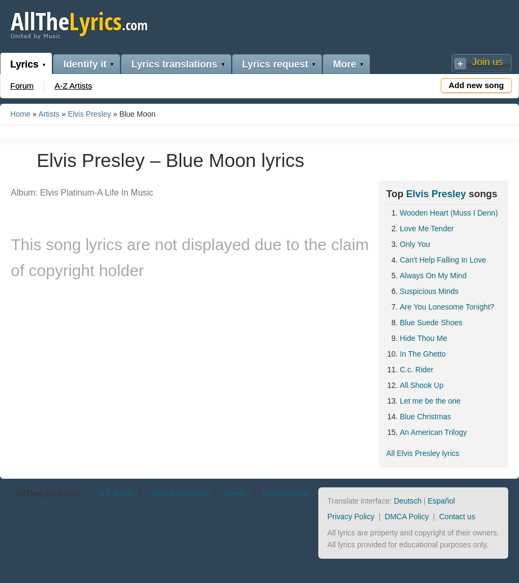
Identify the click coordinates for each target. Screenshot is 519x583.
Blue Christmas (425, 416)
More (344, 64)
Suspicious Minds (429, 291)
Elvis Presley (89, 114)
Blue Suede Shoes (431, 322)
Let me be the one (430, 401)
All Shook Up (421, 385)
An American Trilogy (433, 432)
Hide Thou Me (423, 338)
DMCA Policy (407, 516)
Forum (21, 85)
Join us (487, 62)
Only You (415, 244)
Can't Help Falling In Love (443, 260)
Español (441, 501)
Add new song (476, 85)
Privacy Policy (350, 516)
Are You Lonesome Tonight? (447, 307)
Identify (235, 494)
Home (20, 114)
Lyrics (24, 64)
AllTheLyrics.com (48, 493)
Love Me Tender (427, 228)
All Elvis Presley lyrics (422, 453)
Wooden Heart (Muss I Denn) (449, 213)
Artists (48, 114)
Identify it (84, 64)
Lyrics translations (174, 64)
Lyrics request (275, 64)
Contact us (457, 516)
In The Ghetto (423, 354)
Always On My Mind (433, 275)
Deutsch (407, 501)
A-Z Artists (73, 85)
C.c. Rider (416, 369)
